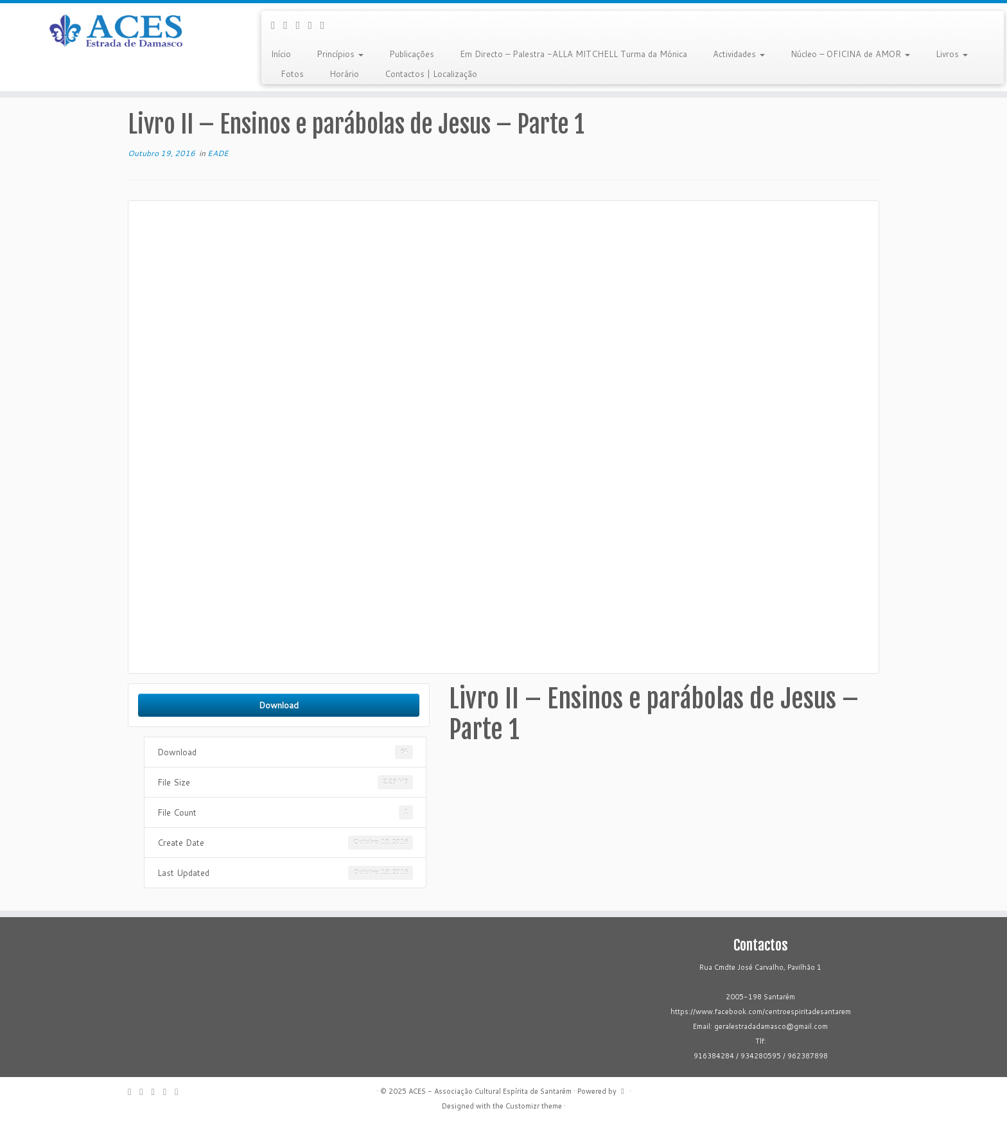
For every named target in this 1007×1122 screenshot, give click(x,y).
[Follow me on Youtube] (314, 24)
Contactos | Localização (431, 74)
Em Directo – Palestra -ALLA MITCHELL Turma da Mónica (573, 54)
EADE (218, 153)
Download (279, 705)
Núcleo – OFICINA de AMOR (850, 54)
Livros (952, 54)
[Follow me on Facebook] (289, 24)
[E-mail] (277, 24)
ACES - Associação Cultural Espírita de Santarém (490, 1091)
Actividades (739, 54)
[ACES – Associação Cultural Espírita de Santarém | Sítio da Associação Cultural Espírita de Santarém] (116, 31)
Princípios (340, 54)
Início (281, 54)
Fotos (292, 74)
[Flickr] (326, 24)
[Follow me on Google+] (301, 24)
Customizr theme (533, 1106)
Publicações (411, 54)
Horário (344, 74)
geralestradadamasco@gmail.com (771, 1026)
